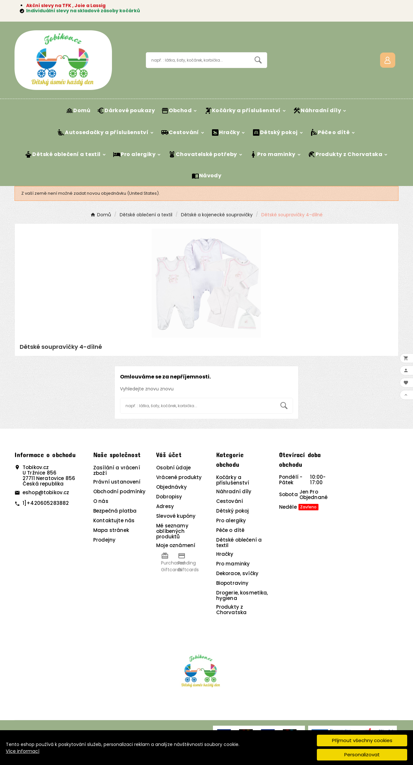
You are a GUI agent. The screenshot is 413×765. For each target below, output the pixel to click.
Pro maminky (233, 563)
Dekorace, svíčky (237, 573)
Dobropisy (169, 496)
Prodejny (104, 540)
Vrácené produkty (179, 477)
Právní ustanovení (117, 482)
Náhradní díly (234, 491)
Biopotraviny (232, 583)
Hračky (225, 554)
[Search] (258, 60)
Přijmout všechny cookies (362, 740)
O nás (100, 501)
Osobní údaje (173, 467)
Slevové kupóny (176, 516)
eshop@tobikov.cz (46, 492)
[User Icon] (387, 60)
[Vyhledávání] (198, 60)
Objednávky (171, 487)
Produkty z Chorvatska (231, 609)
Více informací (22, 751)
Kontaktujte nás (114, 520)
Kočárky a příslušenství (232, 480)
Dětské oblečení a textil (239, 542)
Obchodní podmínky (119, 491)
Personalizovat (362, 754)
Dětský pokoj (232, 511)
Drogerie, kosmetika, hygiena (242, 595)
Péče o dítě (230, 530)
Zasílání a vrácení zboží (116, 470)
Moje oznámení (175, 545)
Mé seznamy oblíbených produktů (172, 531)
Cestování (229, 501)
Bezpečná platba (114, 511)
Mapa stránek (111, 530)
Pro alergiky (231, 520)
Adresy (165, 506)
